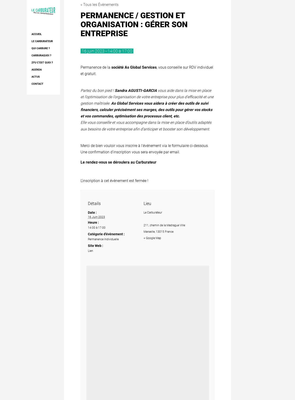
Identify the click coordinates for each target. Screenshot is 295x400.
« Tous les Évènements (99, 4)
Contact (37, 83)
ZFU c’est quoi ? (42, 62)
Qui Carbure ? (41, 48)
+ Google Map (152, 238)
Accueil (37, 34)
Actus (36, 76)
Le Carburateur (42, 41)
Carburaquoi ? (41, 55)
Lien (90, 251)
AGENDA (37, 69)
